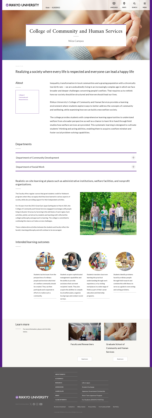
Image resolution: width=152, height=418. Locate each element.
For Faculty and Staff (104, 407)
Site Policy (116, 407)
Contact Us (71, 407)
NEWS (57, 395)
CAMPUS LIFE (59, 391)
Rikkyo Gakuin (81, 407)
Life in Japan (86, 383)
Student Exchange (88, 387)
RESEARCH (58, 383)
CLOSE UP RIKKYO (60, 399)
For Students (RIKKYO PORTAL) (93, 400)
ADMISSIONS (59, 387)
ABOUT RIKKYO (60, 374)
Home (47, 7)
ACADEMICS (56, 7)
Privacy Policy (92, 407)
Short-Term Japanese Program (92, 395)
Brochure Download (60, 407)
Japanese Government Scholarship (93, 391)
